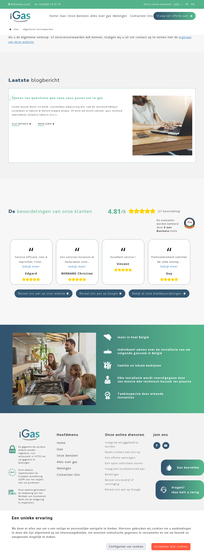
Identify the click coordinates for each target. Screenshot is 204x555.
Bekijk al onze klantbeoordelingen (157, 293)
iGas (63, 16)
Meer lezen (45, 124)
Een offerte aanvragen (120, 457)
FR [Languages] (186, 4)
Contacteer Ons (141, 16)
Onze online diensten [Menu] (124, 434)
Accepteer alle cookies (171, 546)
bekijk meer (31, 266)
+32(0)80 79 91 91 (48, 4)
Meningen (120, 16)
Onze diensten (78, 16)
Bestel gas (112, 474)
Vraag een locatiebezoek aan (125, 469)
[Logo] (20, 16)
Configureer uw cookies (126, 546)
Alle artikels (20, 124)
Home (53, 16)
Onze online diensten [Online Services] (158, 4)
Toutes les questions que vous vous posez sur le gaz (57, 98)
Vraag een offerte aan (174, 16)
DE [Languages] (193, 4)
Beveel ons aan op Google (98, 293)
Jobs (177, 4)
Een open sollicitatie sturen (124, 463)
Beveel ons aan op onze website (41, 293)
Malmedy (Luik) (19, 4)
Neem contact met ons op (122, 452)
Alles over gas (100, 16)
